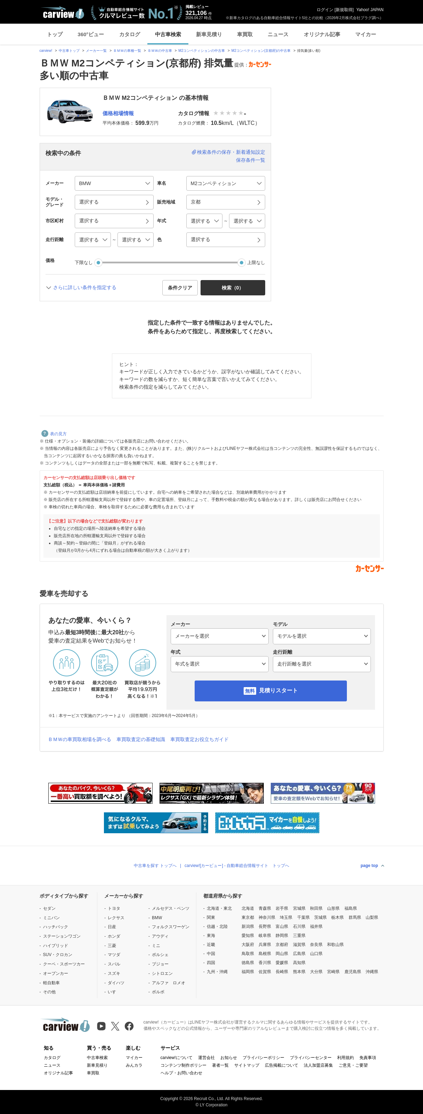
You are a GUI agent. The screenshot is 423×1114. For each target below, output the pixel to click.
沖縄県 (372, 971)
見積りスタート (278, 690)
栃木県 (337, 917)
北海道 (248, 908)
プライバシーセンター (311, 1057)
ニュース (278, 34)
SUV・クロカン (58, 954)
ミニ (156, 945)
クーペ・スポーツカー (64, 964)
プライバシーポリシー (263, 1057)
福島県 (350, 908)
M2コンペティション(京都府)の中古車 (261, 51)
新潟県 (248, 926)
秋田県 (316, 908)
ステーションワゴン (62, 936)
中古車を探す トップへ (155, 866)
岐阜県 (265, 935)
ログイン (325, 9)
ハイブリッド (55, 945)
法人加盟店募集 (318, 1065)
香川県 (265, 962)
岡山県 (282, 953)
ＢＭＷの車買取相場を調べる (79, 739)
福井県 (316, 926)
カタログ (129, 34)
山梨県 (372, 917)
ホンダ (114, 936)
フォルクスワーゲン (170, 926)
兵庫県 (265, 944)
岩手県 (282, 908)
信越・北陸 (217, 926)
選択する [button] (89, 202)
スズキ (114, 973)
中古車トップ (69, 51)
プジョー (160, 964)
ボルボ (158, 991)
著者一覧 (220, 1065)
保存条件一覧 (250, 160)
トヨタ (114, 908)
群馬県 (355, 917)
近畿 (211, 944)
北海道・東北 (219, 908)
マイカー (365, 34)
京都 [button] (196, 202)
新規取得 (344, 9)
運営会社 (206, 1057)
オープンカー (55, 973)
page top (369, 866)
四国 (211, 962)
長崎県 (282, 971)
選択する (200, 239)
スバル (114, 964)
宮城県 (299, 908)
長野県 (265, 926)
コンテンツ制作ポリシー (183, 1065)
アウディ (160, 936)
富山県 (282, 926)
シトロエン (162, 973)
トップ (55, 34)
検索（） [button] (233, 288)
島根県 (265, 953)
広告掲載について (281, 1065)
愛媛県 (282, 962)
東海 (211, 935)
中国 (211, 953)
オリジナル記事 (322, 34)
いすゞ (114, 991)
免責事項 (367, 1057)
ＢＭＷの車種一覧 (127, 51)
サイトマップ (246, 1065)
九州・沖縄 (217, 971)
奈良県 (316, 944)
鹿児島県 (352, 971)
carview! (46, 51)
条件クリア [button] (180, 288)
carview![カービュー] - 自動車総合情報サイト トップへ (237, 866)
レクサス (116, 917)
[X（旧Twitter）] (115, 1026)
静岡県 (282, 935)
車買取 (245, 34)
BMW (157, 917)
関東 (211, 917)
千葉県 (303, 917)
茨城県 (320, 917)
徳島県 (248, 962)
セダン (49, 908)
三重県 (299, 935)
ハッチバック (55, 926)
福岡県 (248, 971)
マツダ (114, 954)
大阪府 (248, 944)
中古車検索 (168, 34)
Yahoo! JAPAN (369, 9)
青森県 (265, 908)
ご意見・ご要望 (353, 1065)
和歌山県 (335, 944)
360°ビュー (91, 34)
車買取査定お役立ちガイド (199, 739)
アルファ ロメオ (168, 982)
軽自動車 (51, 982)
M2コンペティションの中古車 (201, 51)
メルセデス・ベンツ (170, 908)
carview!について (177, 1057)
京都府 (282, 944)
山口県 (316, 953)
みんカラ (134, 1065)
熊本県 (299, 971)
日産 (112, 926)
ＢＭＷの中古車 (160, 51)
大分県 (316, 971)
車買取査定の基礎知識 (140, 739)
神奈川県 (267, 917)
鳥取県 (248, 953)
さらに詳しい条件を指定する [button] (84, 287)
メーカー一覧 (96, 51)
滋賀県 (299, 944)
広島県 (299, 953)
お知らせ (228, 1057)
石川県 (299, 926)
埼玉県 (286, 917)
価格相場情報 (118, 113)
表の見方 (54, 433)
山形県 (333, 908)
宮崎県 (333, 971)
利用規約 (345, 1057)
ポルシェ (160, 954)
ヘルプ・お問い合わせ (181, 1073)
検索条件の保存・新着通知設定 (231, 152)
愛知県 (248, 935)
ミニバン (51, 917)
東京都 (248, 917)
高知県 (299, 962)
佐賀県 (265, 971)
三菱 (112, 945)
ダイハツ (116, 982)
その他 (49, 991)
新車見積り (209, 34)
